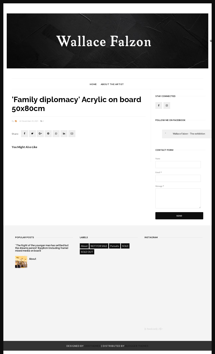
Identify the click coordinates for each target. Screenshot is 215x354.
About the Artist (112, 84)
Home (93, 84)
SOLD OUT (87, 251)
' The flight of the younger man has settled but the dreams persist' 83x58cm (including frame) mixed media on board (42, 248)
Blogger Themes (136, 345)
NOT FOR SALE (99, 245)
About (32, 259)
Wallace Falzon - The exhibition (189, 133)
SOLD (125, 245)
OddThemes (92, 345)
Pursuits (114, 245)
